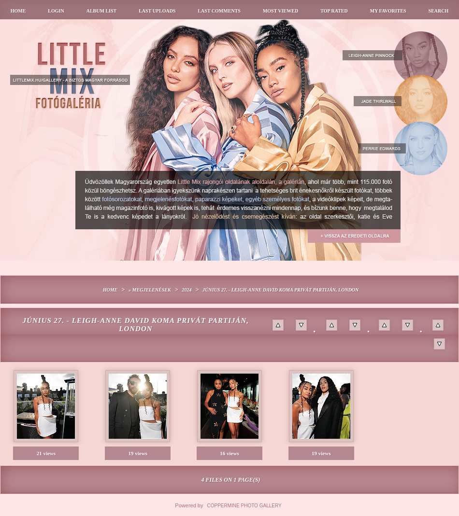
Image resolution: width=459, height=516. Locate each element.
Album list (101, 11)
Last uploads (157, 11)
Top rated (334, 11)
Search (439, 11)
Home (18, 11)
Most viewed (280, 11)
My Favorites (388, 11)
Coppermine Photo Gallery (244, 505)
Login (56, 11)
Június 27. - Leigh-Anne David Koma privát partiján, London (280, 290)
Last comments (219, 11)
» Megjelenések (150, 290)
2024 (186, 290)
